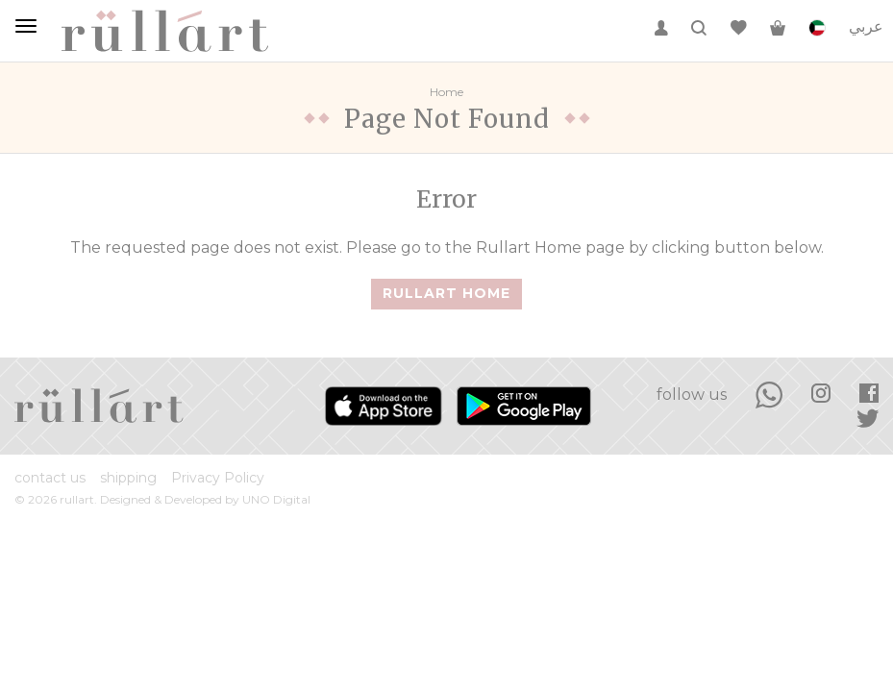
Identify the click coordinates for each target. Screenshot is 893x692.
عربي (866, 26)
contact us (50, 477)
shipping (128, 477)
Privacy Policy (217, 477)
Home (446, 92)
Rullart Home (446, 293)
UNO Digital (276, 499)
